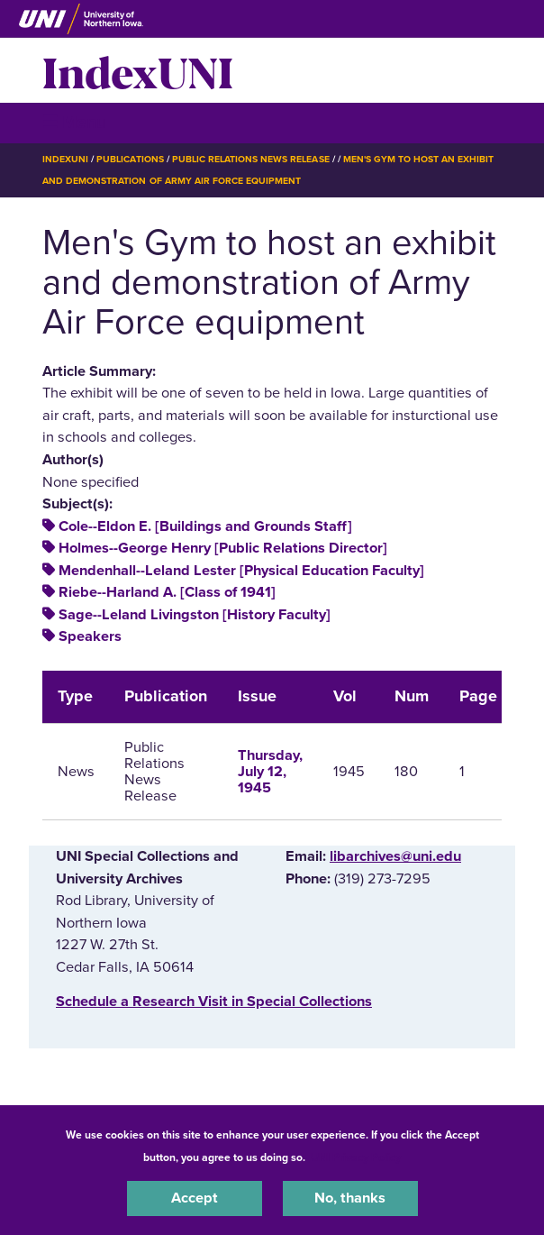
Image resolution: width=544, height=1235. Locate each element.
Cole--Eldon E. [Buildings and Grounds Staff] (205, 526)
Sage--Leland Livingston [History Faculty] (195, 615)
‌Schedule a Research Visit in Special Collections (214, 1002)
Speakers (90, 636)
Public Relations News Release (251, 159)
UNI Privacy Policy (356, 1157)
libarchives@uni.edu (395, 856)
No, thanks (349, 1198)
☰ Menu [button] (74, 122)
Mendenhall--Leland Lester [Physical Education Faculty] (241, 571)
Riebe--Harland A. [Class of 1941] (167, 592)
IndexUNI (137, 70)
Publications (129, 159)
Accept (194, 1198)
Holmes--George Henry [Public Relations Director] (223, 548)
